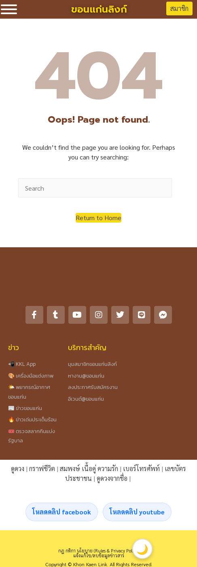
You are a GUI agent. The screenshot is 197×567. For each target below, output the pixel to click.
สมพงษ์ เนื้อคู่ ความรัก (89, 468)
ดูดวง (17, 468)
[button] (98, 218)
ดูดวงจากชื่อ (112, 478)
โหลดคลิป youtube (137, 512)
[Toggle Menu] (9, 9)
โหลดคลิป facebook (61, 512)
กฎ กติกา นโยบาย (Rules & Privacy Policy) (98, 551)
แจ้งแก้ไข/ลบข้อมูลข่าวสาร (98, 555)
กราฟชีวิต (42, 468)
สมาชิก (179, 8)
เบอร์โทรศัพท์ (141, 468)
